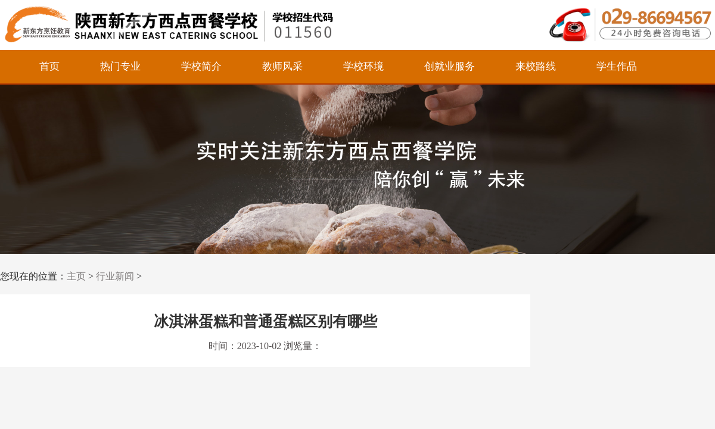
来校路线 (535, 66)
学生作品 (616, 66)
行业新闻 (115, 276)
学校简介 (201, 66)
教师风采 (282, 66)
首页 (49, 66)
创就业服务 (449, 66)
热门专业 (120, 66)
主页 (76, 276)
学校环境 (363, 66)
